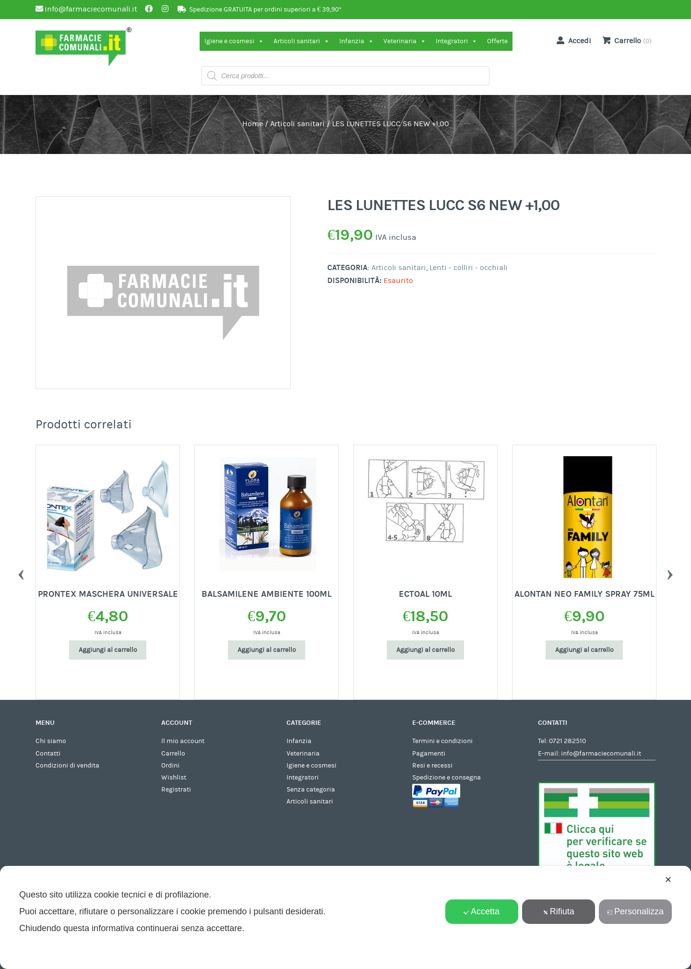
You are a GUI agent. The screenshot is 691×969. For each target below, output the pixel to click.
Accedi (572, 40)
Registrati (176, 789)
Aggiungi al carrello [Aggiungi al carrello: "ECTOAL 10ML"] (425, 650)
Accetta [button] (482, 911)
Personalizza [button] (635, 911)
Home (252, 123)
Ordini (170, 765)
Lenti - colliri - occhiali (468, 267)
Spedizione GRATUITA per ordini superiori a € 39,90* (265, 9)
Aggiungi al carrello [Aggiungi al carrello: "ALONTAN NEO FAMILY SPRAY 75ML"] (584, 650)
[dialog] (345, 917)
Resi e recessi (432, 765)
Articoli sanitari (302, 41)
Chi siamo (51, 741)
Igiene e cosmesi (234, 41)
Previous (21, 572)
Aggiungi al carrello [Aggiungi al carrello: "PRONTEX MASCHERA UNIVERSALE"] (108, 650)
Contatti (48, 753)
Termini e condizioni (442, 741)
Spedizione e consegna (446, 777)
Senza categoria (310, 789)
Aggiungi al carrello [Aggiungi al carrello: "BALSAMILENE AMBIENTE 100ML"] (267, 650)
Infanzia (356, 41)
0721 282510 (567, 741)
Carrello (173, 753)
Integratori (456, 41)
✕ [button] (668, 880)
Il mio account (182, 741)
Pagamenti (428, 753)
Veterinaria (404, 41)
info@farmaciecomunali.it (601, 753)
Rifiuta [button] (558, 911)
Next (670, 572)
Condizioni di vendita (67, 765)
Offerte (497, 41)
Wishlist (173, 777)
